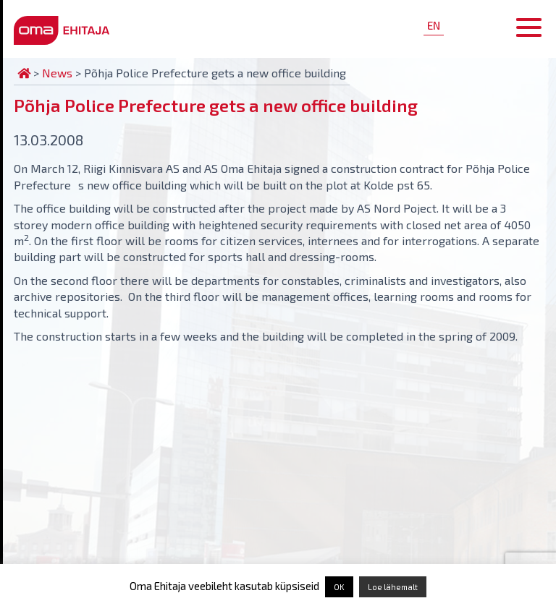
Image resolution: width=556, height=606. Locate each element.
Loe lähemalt (393, 587)
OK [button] (339, 587)
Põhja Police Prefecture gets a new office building (216, 105)
